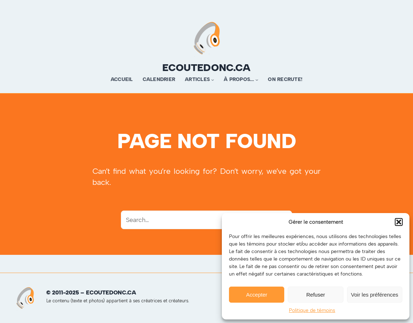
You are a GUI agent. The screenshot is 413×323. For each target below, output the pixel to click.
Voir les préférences (374, 295)
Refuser (315, 295)
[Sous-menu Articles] (212, 79)
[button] (398, 222)
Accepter (256, 295)
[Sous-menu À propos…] (256, 79)
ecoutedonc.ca (206, 67)
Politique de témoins (312, 310)
